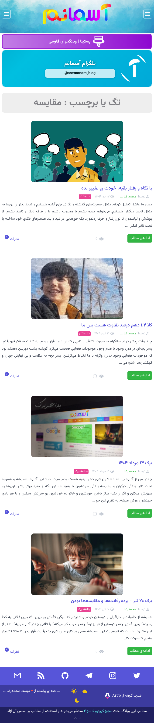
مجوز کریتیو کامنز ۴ (97, 711)
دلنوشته (85, 196)
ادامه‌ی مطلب (140, 238)
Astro (112, 696)
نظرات (14, 239)
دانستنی (84, 333)
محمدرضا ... (11, 691)
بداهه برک (81, 471)
